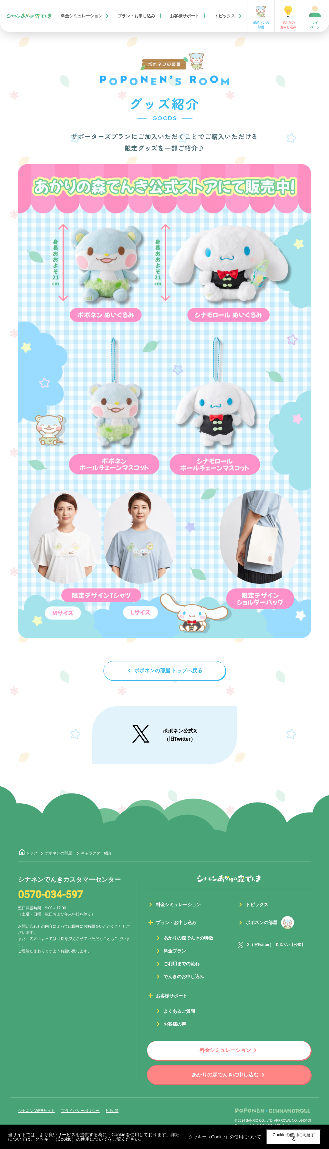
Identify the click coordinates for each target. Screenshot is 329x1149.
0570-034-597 (50, 895)
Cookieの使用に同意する (293, 1136)
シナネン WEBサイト (36, 1111)
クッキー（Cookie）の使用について (225, 1136)
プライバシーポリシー (80, 1111)
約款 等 (112, 1111)
